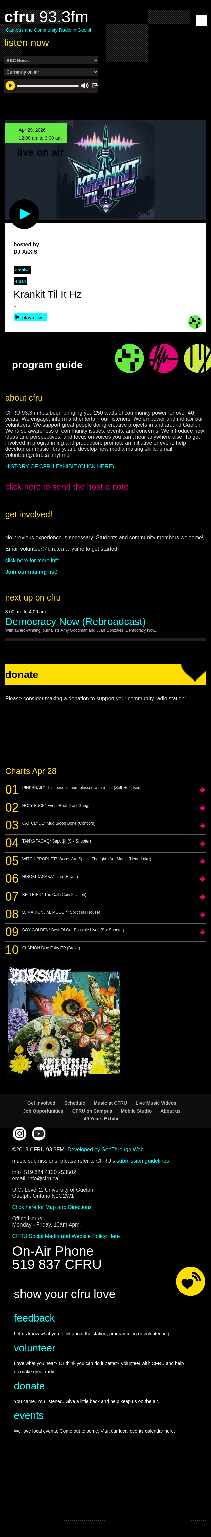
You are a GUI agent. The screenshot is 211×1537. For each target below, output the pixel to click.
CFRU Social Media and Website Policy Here (66, 1236)
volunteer (34, 1347)
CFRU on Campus (92, 1111)
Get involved (41, 1103)
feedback (34, 1318)
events (29, 1415)
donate (29, 1385)
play (13, 202)
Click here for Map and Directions (52, 1207)
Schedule (74, 1103)
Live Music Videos (156, 1103)
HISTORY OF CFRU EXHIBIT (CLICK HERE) (59, 466)
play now (32, 317)
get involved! (28, 514)
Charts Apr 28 (31, 771)
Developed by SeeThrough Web (105, 1149)
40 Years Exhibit (102, 1118)
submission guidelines (142, 1161)
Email (20, 281)
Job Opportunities (43, 1111)
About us (170, 1111)
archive (22, 270)
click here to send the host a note (67, 486)
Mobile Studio (136, 1111)
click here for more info (32, 560)
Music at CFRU (110, 1103)
